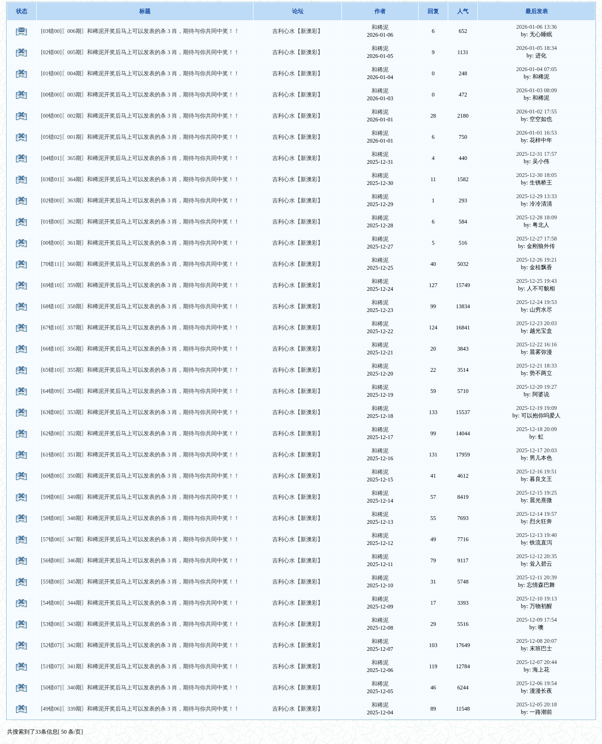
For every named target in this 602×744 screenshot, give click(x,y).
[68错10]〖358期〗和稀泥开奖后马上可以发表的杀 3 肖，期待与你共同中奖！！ (140, 306)
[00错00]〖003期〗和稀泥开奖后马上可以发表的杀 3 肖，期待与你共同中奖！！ (140, 94)
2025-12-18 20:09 (536, 429)
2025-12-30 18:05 (536, 175)
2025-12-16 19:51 (536, 471)
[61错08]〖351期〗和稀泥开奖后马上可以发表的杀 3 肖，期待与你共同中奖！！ (140, 454)
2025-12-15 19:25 (536, 492)
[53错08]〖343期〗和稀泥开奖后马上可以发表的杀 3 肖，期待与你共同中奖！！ (140, 624)
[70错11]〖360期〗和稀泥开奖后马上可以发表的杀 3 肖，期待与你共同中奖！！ (140, 264)
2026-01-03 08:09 (536, 90)
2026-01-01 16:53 (536, 132)
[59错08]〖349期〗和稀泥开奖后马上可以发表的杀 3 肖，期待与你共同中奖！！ (140, 497)
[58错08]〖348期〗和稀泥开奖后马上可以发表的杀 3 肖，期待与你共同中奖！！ (140, 518)
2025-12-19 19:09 (536, 408)
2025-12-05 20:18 (536, 704)
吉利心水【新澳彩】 (297, 31)
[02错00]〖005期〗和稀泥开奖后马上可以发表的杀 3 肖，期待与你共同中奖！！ (140, 52)
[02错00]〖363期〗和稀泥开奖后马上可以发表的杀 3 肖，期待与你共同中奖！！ (140, 200)
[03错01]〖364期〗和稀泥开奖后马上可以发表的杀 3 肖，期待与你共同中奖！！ (140, 179)
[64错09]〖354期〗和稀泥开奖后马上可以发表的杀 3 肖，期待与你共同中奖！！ (140, 391)
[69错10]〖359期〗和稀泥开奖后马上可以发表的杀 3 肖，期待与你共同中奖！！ (140, 285)
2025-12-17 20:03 (536, 450)
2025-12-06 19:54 (536, 683)
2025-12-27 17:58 (536, 238)
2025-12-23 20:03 (536, 323)
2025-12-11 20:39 (536, 577)
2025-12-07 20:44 (536, 662)
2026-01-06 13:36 (536, 27)
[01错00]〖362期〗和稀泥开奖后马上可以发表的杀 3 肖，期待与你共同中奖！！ (140, 221)
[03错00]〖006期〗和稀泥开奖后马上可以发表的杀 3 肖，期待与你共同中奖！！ (140, 31)
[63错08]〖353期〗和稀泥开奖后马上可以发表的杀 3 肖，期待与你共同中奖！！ (140, 412)
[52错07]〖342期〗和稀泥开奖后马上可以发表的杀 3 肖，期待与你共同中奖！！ (140, 645)
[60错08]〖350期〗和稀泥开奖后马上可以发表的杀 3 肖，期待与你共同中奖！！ (140, 475)
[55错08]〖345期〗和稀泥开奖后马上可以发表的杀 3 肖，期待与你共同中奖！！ (140, 581)
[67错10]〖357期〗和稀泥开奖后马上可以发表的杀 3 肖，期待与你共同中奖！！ (140, 327)
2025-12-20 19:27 (536, 387)
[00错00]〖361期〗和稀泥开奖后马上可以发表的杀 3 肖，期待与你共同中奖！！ (140, 243)
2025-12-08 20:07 (536, 641)
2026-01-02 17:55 (536, 111)
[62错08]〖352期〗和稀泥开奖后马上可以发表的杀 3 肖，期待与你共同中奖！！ (140, 433)
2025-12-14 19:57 (536, 514)
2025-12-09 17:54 (536, 619)
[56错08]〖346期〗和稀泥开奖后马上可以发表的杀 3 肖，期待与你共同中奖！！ (140, 560)
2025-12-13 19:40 (536, 535)
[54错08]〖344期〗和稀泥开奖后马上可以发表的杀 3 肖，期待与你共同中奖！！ (140, 603)
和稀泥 (380, 27)
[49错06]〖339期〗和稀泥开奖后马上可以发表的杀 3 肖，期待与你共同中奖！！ (140, 708)
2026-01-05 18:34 (536, 48)
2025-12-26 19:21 (536, 259)
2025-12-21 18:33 (536, 365)
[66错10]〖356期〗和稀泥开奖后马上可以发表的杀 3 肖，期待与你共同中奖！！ (140, 348)
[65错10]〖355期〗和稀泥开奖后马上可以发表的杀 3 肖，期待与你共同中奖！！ (140, 370)
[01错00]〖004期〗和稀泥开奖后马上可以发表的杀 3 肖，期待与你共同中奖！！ (140, 73)
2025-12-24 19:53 (536, 302)
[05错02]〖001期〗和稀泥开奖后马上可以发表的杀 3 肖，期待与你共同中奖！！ (140, 137)
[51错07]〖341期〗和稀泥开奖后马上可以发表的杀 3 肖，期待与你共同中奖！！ (140, 666)
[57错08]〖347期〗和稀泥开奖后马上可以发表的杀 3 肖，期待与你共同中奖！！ (140, 539)
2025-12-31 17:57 (536, 154)
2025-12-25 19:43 (536, 281)
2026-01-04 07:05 (536, 69)
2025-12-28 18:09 (536, 217)
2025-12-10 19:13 (536, 598)
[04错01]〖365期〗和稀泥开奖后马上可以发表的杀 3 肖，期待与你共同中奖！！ (140, 158)
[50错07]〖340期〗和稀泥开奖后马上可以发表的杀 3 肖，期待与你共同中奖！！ (140, 687)
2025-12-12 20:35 (536, 556)
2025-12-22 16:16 (536, 344)
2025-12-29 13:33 (536, 196)
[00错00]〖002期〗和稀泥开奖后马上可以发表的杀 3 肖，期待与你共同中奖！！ (140, 115)
